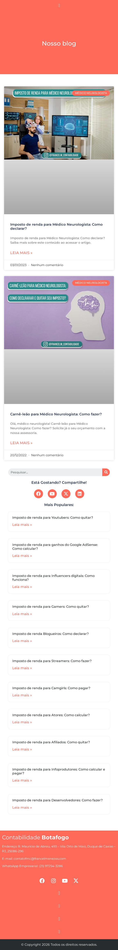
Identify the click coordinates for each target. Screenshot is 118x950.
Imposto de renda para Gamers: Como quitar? (50, 607)
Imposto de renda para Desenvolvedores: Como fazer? (57, 800)
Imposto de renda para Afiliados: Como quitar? (51, 742)
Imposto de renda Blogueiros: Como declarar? (50, 634)
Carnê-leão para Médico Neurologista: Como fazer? (56, 414)
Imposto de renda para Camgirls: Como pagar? (51, 688)
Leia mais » (21, 253)
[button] (59, 5)
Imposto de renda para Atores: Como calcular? (51, 715)
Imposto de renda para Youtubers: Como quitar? (52, 518)
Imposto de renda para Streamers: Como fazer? (52, 661)
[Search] (106, 472)
